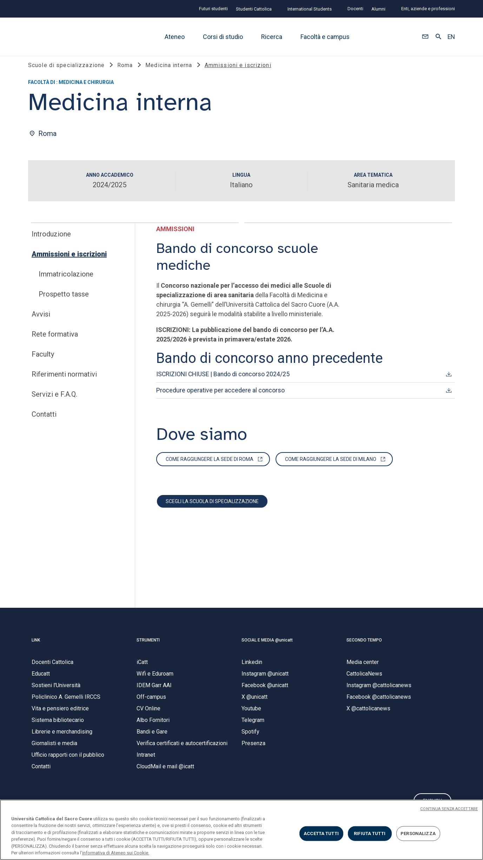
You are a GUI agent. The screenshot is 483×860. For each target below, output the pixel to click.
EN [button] (451, 36)
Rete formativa (55, 341)
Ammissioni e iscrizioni (69, 261)
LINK (36, 647)
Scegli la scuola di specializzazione (212, 509)
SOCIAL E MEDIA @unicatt (267, 647)
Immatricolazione (66, 281)
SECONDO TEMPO (364, 647)
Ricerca (271, 36)
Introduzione (51, 241)
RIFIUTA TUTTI (369, 833)
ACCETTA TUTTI (321, 833)
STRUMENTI (148, 647)
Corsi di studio (223, 36)
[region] (241, 830)
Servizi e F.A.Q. (54, 401)
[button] (425, 37)
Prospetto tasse (64, 301)
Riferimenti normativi (64, 381)
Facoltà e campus (325, 36)
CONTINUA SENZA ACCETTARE (449, 809)
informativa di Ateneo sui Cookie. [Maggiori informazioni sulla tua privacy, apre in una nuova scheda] (115, 852)
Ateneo (175, 36)
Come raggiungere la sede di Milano (330, 466)
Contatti (44, 421)
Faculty (43, 361)
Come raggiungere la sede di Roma (209, 466)
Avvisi (41, 321)
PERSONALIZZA (418, 833)
